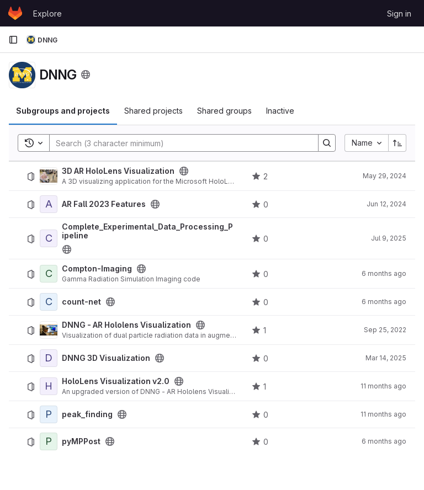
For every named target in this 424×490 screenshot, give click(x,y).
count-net (81, 301)
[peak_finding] (48, 414)
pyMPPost (81, 441)
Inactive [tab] (280, 110)
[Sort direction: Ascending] (397, 143)
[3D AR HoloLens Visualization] (48, 176)
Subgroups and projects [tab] (63, 110)
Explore (47, 13)
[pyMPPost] (48, 441)
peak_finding (87, 414)
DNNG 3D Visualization (106, 358)
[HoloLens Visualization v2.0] (48, 386)
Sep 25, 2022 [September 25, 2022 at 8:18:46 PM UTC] (385, 330)
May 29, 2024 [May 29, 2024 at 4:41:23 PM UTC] (384, 176)
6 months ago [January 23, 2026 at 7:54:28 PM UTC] (384, 273)
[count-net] (48, 302)
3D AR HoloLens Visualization (118, 171)
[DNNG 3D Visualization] (48, 358)
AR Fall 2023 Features (104, 204)
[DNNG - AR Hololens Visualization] (48, 330)
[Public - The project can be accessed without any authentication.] (184, 171)
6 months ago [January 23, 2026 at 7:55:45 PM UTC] (384, 441)
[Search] (178, 143)
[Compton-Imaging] (48, 274)
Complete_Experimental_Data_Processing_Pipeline (147, 231)
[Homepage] (15, 13)
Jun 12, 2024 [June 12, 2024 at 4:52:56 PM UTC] (386, 204)
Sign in (399, 13)
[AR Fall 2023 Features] (48, 204)
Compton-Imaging (97, 268)
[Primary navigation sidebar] (13, 40)
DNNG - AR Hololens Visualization (126, 325)
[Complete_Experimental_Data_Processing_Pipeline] (48, 238)
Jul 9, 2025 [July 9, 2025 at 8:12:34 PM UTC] (388, 238)
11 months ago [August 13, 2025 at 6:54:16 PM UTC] (383, 414)
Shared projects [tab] (153, 110)
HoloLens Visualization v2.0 (115, 381)
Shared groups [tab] (224, 110)
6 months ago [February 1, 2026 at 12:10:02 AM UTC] (384, 301)
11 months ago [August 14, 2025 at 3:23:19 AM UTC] (383, 386)
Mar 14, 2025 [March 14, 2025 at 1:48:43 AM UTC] (385, 358)
